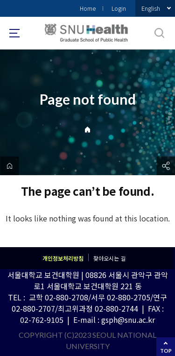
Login (119, 8)
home (9, 166)
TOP (166, 351)
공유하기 (165, 166)
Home (88, 8)
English (150, 8)
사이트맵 (14, 33)
